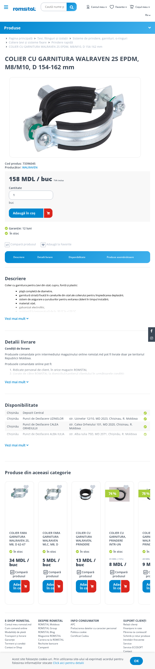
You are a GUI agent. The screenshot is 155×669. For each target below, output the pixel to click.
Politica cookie (79, 627)
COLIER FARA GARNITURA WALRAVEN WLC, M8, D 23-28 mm (51, 535)
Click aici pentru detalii (68, 663)
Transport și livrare (15, 631)
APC (73, 620)
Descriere (18, 257)
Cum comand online (16, 623)
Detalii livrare (45, 257)
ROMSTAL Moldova (49, 620)
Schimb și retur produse (136, 631)
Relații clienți (130, 620)
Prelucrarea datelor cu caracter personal (93, 623)
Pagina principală (20, 38)
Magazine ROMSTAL (49, 631)
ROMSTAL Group (47, 623)
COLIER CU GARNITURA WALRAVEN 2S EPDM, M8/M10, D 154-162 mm (55, 47)
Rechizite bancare (48, 639)
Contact (127, 646)
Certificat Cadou (80, 631)
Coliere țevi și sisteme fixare (28, 42)
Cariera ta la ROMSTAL (51, 635)
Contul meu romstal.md (18, 620)
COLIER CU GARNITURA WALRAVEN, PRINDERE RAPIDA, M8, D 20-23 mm (85, 537)
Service (127, 639)
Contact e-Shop (13, 642)
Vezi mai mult (15, 318)
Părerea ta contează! (135, 627)
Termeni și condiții (15, 639)
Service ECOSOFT (133, 642)
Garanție (10, 635)
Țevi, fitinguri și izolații (52, 38)
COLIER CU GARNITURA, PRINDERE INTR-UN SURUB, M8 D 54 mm (118, 537)
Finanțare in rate (132, 623)
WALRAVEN (30, 167)
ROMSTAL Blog (46, 627)
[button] (147, 15)
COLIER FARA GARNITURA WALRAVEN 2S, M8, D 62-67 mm (19, 535)
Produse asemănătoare (120, 257)
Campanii (43, 642)
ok (136, 661)
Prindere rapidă (62, 42)
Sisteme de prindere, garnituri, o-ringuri (100, 38)
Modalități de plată (15, 627)
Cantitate (15, 188)
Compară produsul (19, 569)
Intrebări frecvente (133, 635)
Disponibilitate (77, 257)
